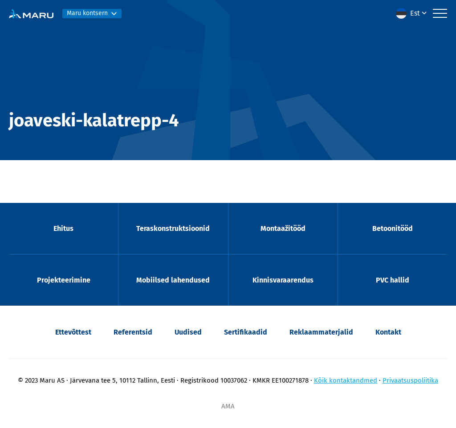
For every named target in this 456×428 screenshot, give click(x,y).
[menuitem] (412, 13)
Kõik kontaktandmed (345, 380)
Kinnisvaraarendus (283, 280)
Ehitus (63, 228)
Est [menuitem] (415, 13)
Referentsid (133, 332)
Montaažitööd (283, 228)
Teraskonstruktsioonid (173, 228)
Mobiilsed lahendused (173, 280)
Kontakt (388, 332)
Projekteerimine (63, 280)
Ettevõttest (73, 332)
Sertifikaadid (245, 332)
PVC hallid (392, 280)
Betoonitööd (392, 228)
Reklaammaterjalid (321, 332)
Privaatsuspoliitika (410, 380)
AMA (228, 406)
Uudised (188, 332)
